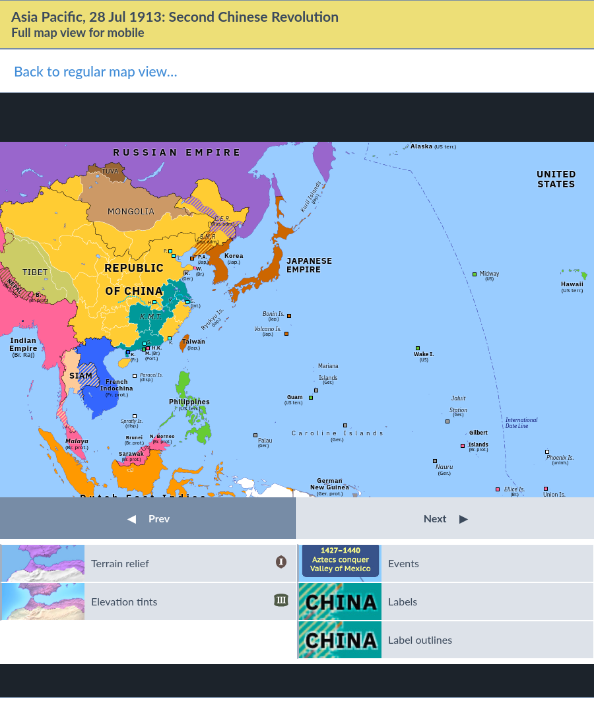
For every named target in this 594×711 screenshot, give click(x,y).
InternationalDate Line (522, 422)
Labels (402, 601)
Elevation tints (189, 601)
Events (403, 563)
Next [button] (446, 518)
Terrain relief (189, 563)
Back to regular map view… (96, 71)
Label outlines (420, 639)
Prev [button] (148, 518)
